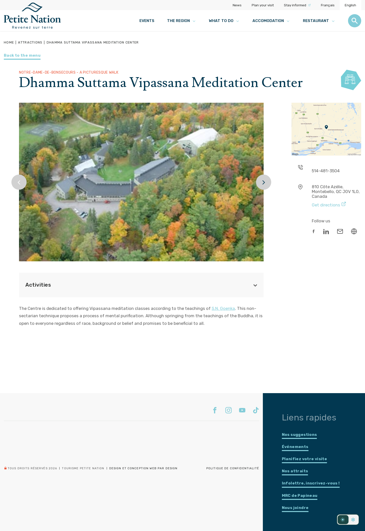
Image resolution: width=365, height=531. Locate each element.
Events (146, 20)
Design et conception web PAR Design (143, 468)
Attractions (30, 42)
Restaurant (319, 20)
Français (328, 5)
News (237, 5)
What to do (224, 20)
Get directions (329, 204)
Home (9, 42)
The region (181, 20)
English (350, 5)
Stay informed (297, 5)
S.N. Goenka (223, 308)
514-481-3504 (326, 171)
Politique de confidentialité (232, 468)
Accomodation (271, 20)
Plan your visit (263, 5)
